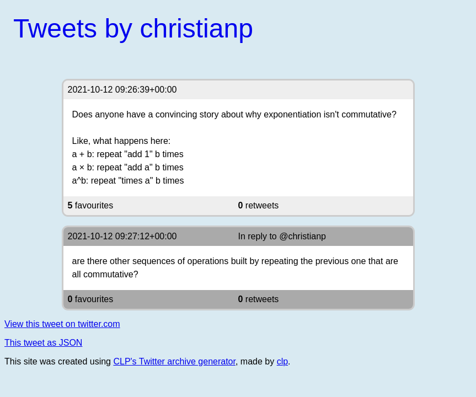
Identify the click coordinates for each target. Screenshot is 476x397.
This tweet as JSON (43, 342)
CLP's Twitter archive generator (174, 361)
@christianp (302, 236)
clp (282, 361)
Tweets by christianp (133, 28)
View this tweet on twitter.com (62, 324)
